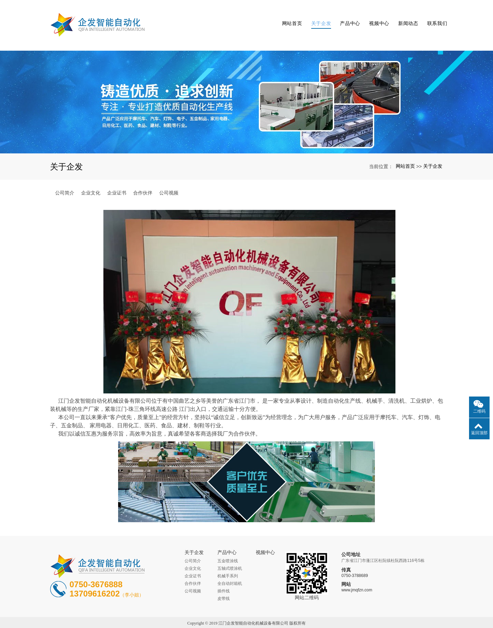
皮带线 (223, 582)
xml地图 (292, 614)
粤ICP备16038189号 (246, 621)
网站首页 (288, 17)
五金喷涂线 (227, 544)
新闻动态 (404, 17)
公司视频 (168, 176)
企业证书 (116, 176)
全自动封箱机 (229, 567)
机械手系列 (227, 559)
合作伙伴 (142, 176)
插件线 (223, 574)
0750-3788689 (354, 559)
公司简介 (64, 176)
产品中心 (346, 17)
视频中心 (375, 17)
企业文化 (90, 176)
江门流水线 (225, 614)
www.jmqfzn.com (356, 574)
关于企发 (317, 17)
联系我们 (433, 17)
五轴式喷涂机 (229, 552)
